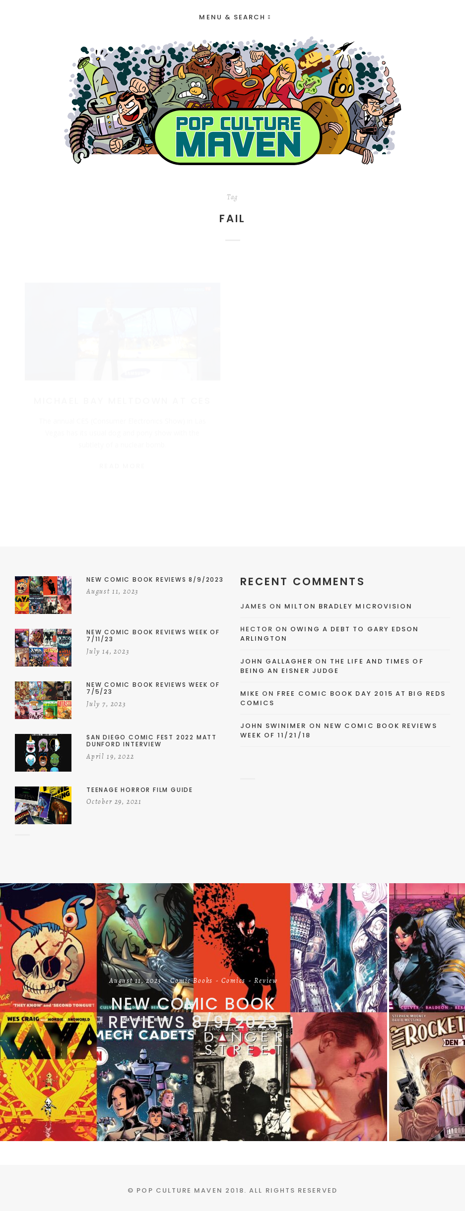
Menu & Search (234, 17)
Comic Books (191, 981)
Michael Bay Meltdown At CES (122, 391)
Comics (233, 981)
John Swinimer (273, 725)
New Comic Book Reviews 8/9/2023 (193, 1012)
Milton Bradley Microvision (348, 606)
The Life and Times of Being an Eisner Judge (332, 666)
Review (266, 981)
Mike (250, 693)
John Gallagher (276, 661)
